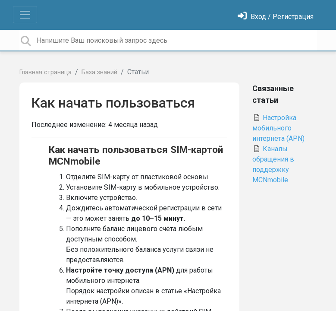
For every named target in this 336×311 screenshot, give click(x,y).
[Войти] (275, 16)
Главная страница (45, 72)
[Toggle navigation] (25, 14)
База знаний (99, 72)
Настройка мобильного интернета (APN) (278, 128)
